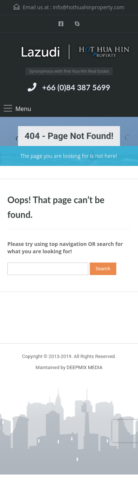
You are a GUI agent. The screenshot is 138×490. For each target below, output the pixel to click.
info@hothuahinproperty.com (88, 7)
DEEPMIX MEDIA (84, 367)
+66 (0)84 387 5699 (76, 87)
